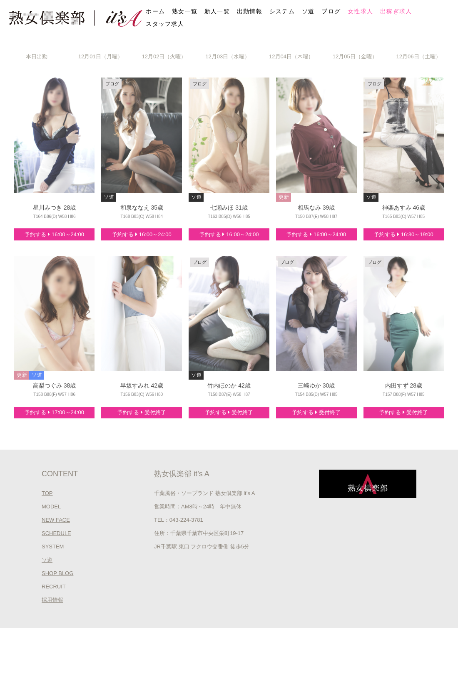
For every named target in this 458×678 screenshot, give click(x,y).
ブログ (331, 11)
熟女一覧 (184, 11)
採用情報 (52, 600)
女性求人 (360, 11)
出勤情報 (249, 11)
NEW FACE (56, 520)
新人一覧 (217, 11)
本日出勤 (36, 56)
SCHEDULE (56, 533)
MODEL (51, 506)
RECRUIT (54, 586)
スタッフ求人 (165, 23)
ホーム (155, 11)
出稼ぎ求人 (396, 11)
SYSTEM (53, 546)
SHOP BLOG (57, 573)
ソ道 (308, 11)
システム (282, 11)
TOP (47, 493)
